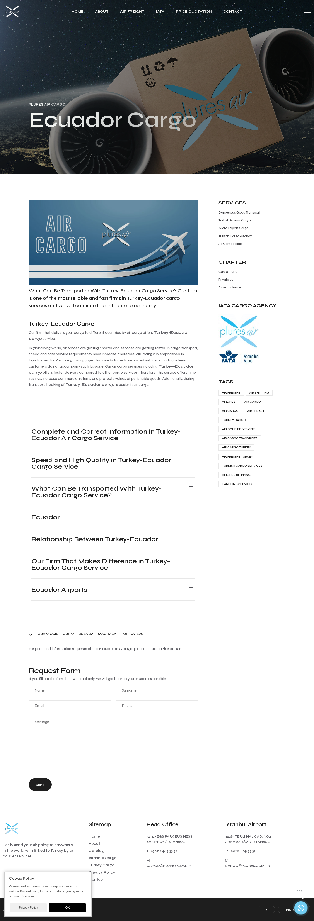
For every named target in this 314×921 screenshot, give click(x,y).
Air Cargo (252, 402)
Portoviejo (132, 634)
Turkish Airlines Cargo (234, 220)
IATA (160, 11)
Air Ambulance (229, 287)
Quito (68, 634)
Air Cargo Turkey (236, 447)
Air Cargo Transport (239, 438)
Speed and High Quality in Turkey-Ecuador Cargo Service (101, 463)
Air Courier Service (238, 429)
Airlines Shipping (236, 475)
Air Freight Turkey (237, 456)
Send (40, 785)
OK (67, 907)
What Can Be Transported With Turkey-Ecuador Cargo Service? (96, 492)
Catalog (96, 850)
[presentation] (62, 765)
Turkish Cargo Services (242, 466)
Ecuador (45, 517)
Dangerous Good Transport (239, 212)
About (102, 11)
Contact (232, 11)
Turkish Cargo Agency (235, 236)
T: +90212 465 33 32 (162, 851)
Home (78, 11)
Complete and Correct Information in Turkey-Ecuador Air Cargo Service (106, 434)
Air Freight (132, 11)
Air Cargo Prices (230, 244)
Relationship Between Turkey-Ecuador (94, 539)
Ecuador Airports (59, 590)
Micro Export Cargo (233, 228)
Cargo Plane (227, 272)
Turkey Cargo (234, 420)
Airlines (229, 402)
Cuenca (86, 634)
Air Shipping (259, 392)
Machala (107, 634)
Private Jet (226, 279)
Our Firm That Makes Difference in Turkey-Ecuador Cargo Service (100, 564)
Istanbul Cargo (102, 857)
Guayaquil (48, 634)
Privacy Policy (102, 872)
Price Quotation (194, 11)
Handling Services (237, 484)
